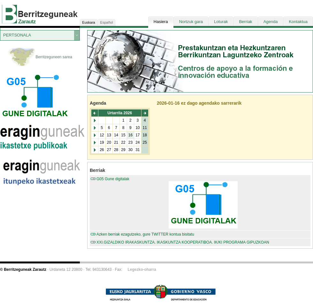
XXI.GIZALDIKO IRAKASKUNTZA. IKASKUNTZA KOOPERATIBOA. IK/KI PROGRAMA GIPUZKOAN (182, 242)
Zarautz (27, 22)
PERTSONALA (17, 35)
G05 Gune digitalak (202, 203)
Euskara (88, 22)
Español (106, 22)
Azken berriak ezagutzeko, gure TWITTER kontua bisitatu (145, 234)
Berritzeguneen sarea (40, 57)
